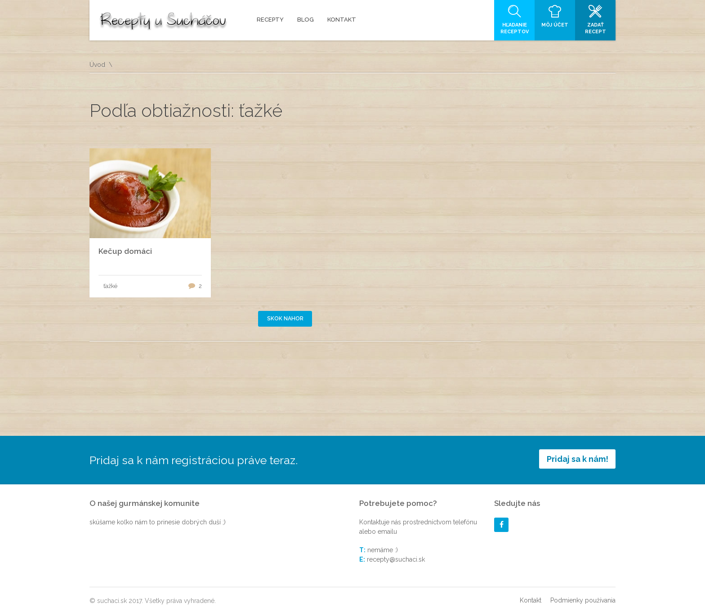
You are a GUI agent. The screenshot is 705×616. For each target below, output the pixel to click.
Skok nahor (285, 318)
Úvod (97, 64)
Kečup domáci (125, 251)
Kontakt (530, 600)
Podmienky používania (583, 600)
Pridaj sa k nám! (577, 459)
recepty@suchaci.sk (396, 559)
